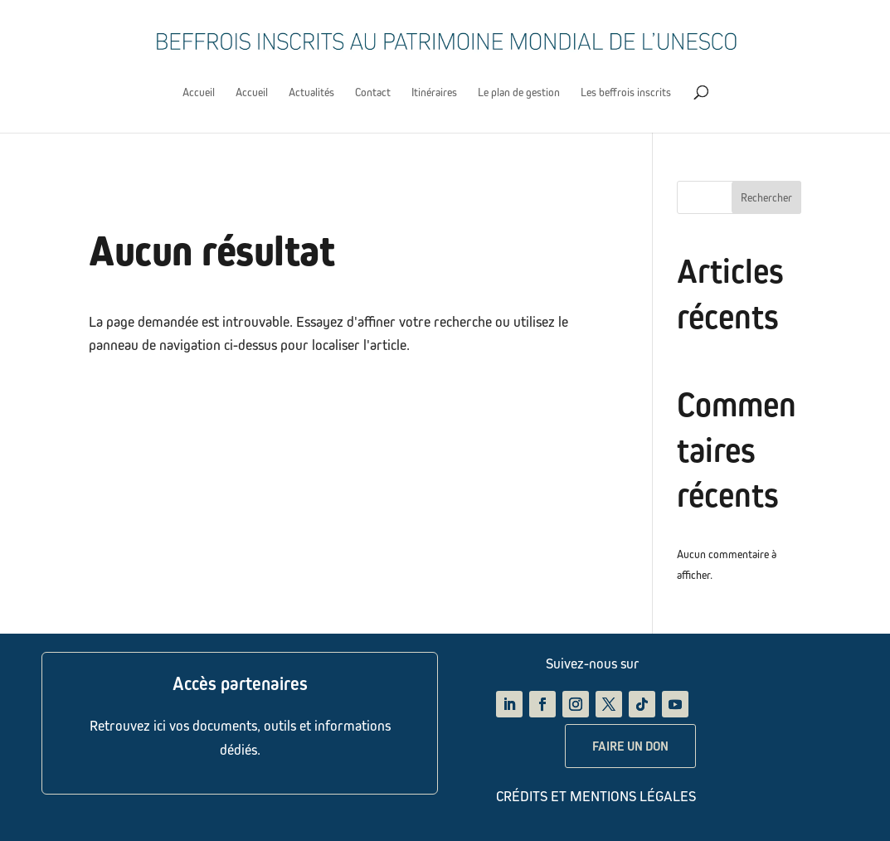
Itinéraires (434, 92)
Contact (373, 92)
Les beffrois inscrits (626, 92)
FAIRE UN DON (630, 746)
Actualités (311, 92)
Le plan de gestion (519, 92)
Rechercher (766, 197)
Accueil (198, 92)
